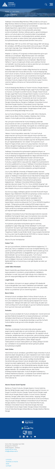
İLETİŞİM (8, 466)
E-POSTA (8, 459)
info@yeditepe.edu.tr (11, 451)
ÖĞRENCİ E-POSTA (12, 461)
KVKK (7, 464)
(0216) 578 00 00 (11, 449)
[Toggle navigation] (51, 4)
